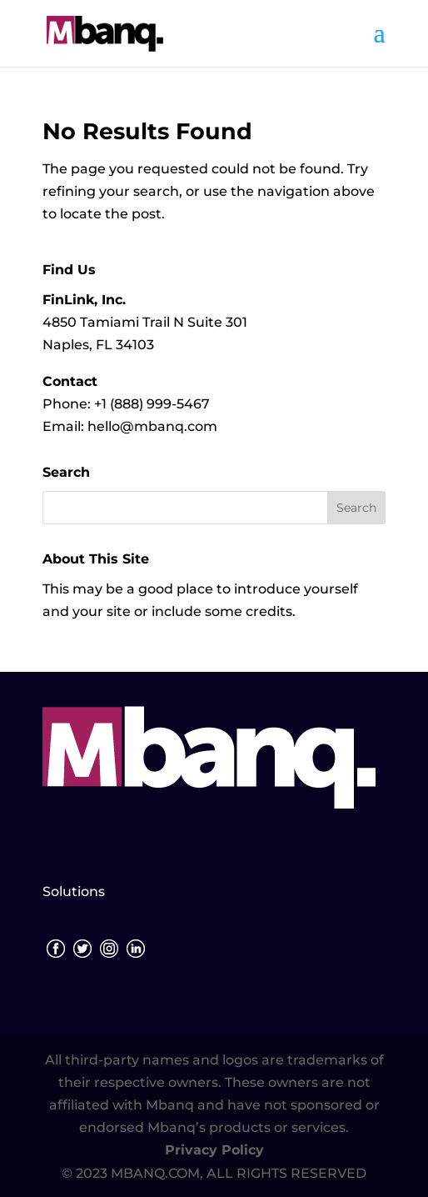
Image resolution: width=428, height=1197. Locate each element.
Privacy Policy (214, 1150)
